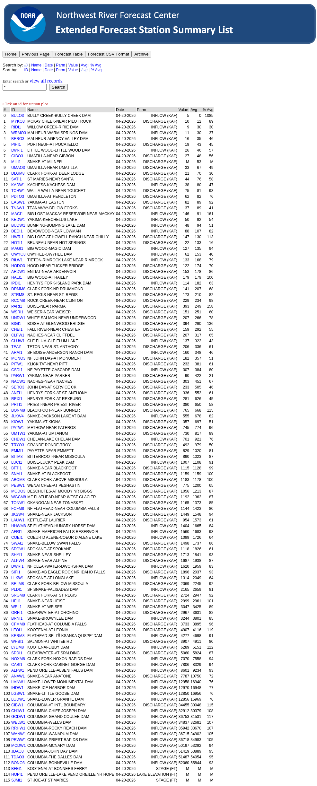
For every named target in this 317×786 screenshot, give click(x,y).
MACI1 (17, 214)
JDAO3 (17, 751)
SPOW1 (18, 549)
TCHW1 (18, 190)
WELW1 (18, 722)
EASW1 (18, 202)
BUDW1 (18, 225)
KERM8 (17, 635)
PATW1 (17, 427)
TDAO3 (17, 757)
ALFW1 (17, 670)
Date (49, 65)
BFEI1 (16, 768)
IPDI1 (16, 283)
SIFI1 (16, 572)
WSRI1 (17, 312)
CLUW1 (18, 341)
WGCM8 (18, 497)
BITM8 (16, 456)
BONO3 (18, 763)
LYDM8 (17, 647)
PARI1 (16, 306)
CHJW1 (17, 711)
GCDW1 (18, 716)
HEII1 (16, 601)
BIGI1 (16, 323)
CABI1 (16, 664)
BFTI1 (16, 468)
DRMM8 (18, 289)
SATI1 (16, 179)
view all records (46, 80)
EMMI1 (17, 451)
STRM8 (17, 295)
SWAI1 (17, 543)
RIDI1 (16, 127)
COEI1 (17, 537)
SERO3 (17, 387)
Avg (84, 65)
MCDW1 (18, 745)
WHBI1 (17, 641)
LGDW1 (18, 699)
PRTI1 (16, 404)
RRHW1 (18, 728)
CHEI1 (16, 329)
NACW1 (18, 381)
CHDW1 (18, 439)
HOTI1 (16, 242)
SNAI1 (16, 474)
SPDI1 (16, 653)
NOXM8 (18, 659)
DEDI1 (16, 231)
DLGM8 (17, 173)
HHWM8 (18, 526)
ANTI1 (16, 393)
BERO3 (17, 138)
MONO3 (18, 358)
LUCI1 (16, 462)
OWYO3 (18, 254)
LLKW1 (17, 578)
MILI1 (16, 162)
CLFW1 (17, 335)
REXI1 (16, 399)
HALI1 (16, 277)
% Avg (96, 65)
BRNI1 (16, 618)
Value (73, 65)
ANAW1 (18, 676)
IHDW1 (17, 688)
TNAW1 (18, 208)
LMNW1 (18, 682)
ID (26, 70)
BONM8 (18, 410)
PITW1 (17, 364)
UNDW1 (18, 318)
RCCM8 (18, 300)
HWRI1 (17, 237)
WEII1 (16, 607)
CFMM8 (18, 624)
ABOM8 (18, 479)
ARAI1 (16, 352)
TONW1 (18, 503)
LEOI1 (16, 630)
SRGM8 (18, 595)
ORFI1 (16, 612)
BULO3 (17, 115)
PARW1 (18, 375)
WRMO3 (18, 133)
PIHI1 (16, 144)
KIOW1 (17, 422)
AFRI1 (16, 531)
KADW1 (18, 185)
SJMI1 (16, 780)
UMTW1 (18, 433)
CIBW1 (17, 705)
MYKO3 (18, 121)
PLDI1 (16, 589)
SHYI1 (16, 555)
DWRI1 (17, 566)
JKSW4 (17, 514)
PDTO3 (17, 196)
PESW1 (18, 485)
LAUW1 (17, 520)
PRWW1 (18, 740)
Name (36, 65)
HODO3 (18, 266)
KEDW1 (18, 219)
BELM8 (17, 583)
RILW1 (17, 260)
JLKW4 (17, 416)
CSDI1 (16, 370)
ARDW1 (18, 271)
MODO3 (18, 491)
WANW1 (18, 734)
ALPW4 (17, 560)
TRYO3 (17, 445)
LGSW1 (18, 693)
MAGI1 (17, 248)
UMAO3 (18, 167)
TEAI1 (16, 347)
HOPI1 (17, 774)
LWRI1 (17, 150)
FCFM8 (17, 508)
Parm (60, 65)
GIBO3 (17, 156)
